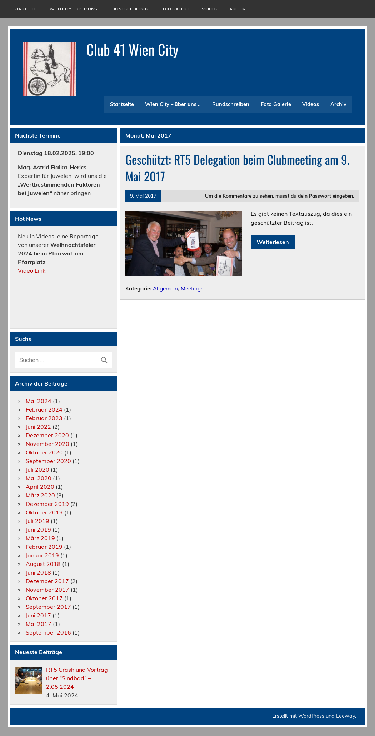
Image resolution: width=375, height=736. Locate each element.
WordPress (311, 716)
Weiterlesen (272, 241)
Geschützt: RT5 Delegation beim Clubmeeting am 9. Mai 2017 (237, 167)
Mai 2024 (38, 400)
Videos (209, 8)
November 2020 (47, 443)
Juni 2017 (38, 615)
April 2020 (40, 486)
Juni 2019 (38, 529)
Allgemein (165, 288)
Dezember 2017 (47, 581)
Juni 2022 (38, 426)
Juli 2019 (37, 520)
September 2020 (48, 460)
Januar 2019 (42, 555)
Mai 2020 (38, 478)
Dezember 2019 (47, 503)
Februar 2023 (44, 418)
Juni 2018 (38, 572)
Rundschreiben (130, 8)
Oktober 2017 (44, 598)
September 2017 (48, 606)
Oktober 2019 (44, 512)
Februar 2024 (44, 409)
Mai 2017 (38, 623)
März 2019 (40, 538)
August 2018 (43, 563)
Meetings (192, 288)
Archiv (237, 8)
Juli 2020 (37, 469)
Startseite (26, 8)
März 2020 (40, 495)
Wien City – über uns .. (75, 8)
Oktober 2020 (44, 452)
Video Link (32, 270)
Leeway (345, 716)
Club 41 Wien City (132, 49)
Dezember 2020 (47, 435)
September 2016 (48, 632)
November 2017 (47, 589)
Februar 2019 (44, 546)
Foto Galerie (175, 8)
